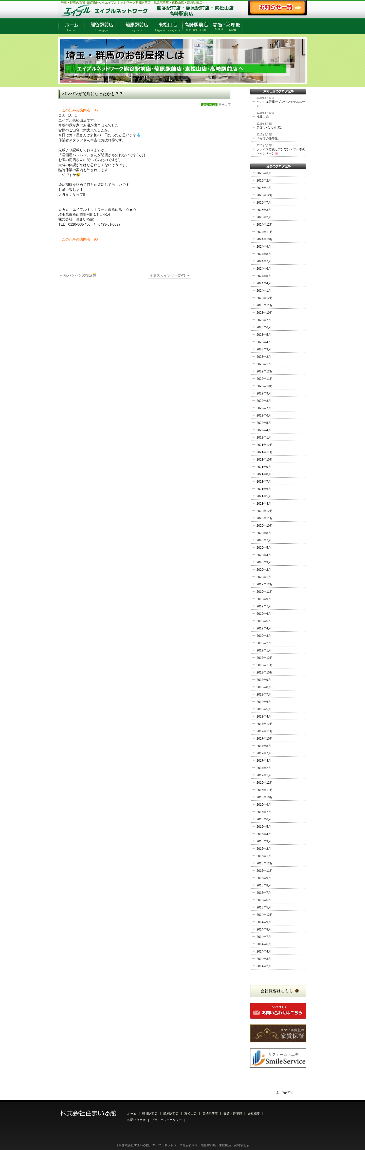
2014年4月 (264, 951)
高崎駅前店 (210, 1113)
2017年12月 (265, 724)
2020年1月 (264, 577)
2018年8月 (264, 687)
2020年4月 (264, 555)
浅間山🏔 (263, 116)
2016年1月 (264, 856)
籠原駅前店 (170, 1113)
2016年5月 (264, 826)
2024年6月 (264, 268)
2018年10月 (265, 672)
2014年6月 (264, 944)
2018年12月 (265, 658)
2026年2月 (264, 180)
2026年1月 (264, 188)
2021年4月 (264, 503)
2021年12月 (265, 445)
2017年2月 (264, 768)
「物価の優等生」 (269, 138)
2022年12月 (265, 371)
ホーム (131, 1113)
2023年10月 (265, 312)
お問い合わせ (136, 1120)
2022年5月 (264, 423)
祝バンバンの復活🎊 (78, 275)
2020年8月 (264, 533)
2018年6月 (264, 702)
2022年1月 (264, 437)
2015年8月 (264, 885)
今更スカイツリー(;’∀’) (170, 275)
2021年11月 (265, 452)
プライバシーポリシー (166, 1120)
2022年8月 (264, 401)
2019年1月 (264, 650)
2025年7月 (264, 202)
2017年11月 (265, 731)
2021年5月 (264, 496)
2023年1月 (264, 364)
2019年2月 (264, 643)
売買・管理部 (233, 1113)
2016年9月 (264, 804)
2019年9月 (264, 599)
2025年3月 (264, 210)
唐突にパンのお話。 (270, 127)
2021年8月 (264, 474)
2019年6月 (264, 614)
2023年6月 (264, 327)
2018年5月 (264, 709)
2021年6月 (264, 489)
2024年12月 (265, 224)
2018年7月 (264, 694)
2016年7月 (264, 812)
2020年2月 (264, 569)
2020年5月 (264, 547)
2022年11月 (265, 379)
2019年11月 (265, 591)
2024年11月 (265, 232)
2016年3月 (264, 841)
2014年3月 (264, 959)
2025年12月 (265, 195)
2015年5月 (264, 907)
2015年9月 (264, 878)
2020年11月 (265, 518)
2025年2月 (264, 217)
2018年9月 (264, 680)
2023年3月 (264, 349)
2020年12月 (265, 511)
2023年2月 (264, 357)
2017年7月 (264, 753)
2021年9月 (264, 467)
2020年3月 (264, 562)
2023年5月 (264, 334)
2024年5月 (264, 276)
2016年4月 (264, 834)
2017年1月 (264, 775)
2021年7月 (264, 481)
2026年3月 (264, 173)
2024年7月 (264, 261)
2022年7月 (264, 408)
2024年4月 (264, 283)
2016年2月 (264, 848)
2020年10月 (265, 525)
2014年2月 (264, 966)
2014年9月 (264, 922)
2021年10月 (265, 459)
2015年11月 (265, 871)
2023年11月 (265, 305)
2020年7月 (264, 540)
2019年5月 (264, 621)
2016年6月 (264, 819)
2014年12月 (265, 915)
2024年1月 (264, 290)
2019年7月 (264, 606)
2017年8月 (264, 746)
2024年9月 (264, 246)
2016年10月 (265, 797)
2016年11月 (265, 790)
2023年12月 (265, 298)
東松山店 (224, 104)
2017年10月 (265, 738)
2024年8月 (264, 254)
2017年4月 (264, 760)
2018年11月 (265, 665)
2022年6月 (264, 415)
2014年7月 (264, 937)
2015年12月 (265, 863)
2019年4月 (264, 628)
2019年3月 (264, 636)
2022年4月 (264, 430)
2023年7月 (264, 320)
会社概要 (254, 1113)
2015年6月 (264, 900)
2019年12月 (265, 584)
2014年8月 (264, 929)
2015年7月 (264, 893)
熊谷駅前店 (149, 1113)
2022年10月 (265, 386)
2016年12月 (265, 782)
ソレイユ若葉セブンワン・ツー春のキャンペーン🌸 (281, 151)
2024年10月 (265, 239)
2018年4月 (264, 716)
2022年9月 (264, 393)
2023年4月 (264, 342)
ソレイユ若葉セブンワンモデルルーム (281, 104)
